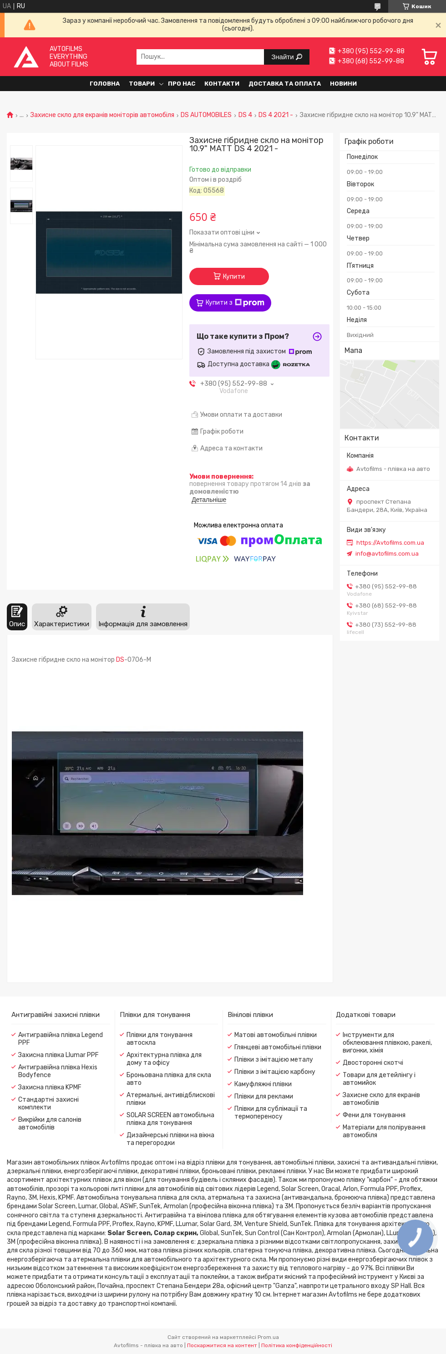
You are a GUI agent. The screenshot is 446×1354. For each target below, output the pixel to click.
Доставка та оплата (284, 83)
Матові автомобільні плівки (275, 1035)
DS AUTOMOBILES (206, 115)
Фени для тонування (374, 1115)
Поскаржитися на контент (222, 1345)
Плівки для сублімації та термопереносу (270, 1112)
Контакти (221, 83)
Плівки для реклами (263, 1096)
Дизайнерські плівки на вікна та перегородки (170, 1139)
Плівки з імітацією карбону (274, 1072)
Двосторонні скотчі (373, 1063)
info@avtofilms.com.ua (387, 553)
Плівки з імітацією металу (273, 1059)
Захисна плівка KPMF (49, 1087)
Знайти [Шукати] (283, 57)
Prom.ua (268, 1337)
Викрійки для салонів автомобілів (49, 1123)
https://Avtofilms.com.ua (390, 542)
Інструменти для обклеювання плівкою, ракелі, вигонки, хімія (387, 1042)
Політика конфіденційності (296, 1345)
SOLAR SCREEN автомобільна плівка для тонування (170, 1119)
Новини (343, 83)
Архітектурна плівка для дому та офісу (164, 1059)
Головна (105, 83)
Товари (142, 83)
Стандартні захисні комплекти (48, 1103)
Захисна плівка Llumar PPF (58, 1055)
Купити (234, 277)
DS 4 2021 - (275, 115)
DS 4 (245, 115)
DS (120, 660)
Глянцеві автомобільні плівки (277, 1047)
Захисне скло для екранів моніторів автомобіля (102, 115)
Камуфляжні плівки (263, 1084)
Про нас (181, 83)
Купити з (235, 303)
